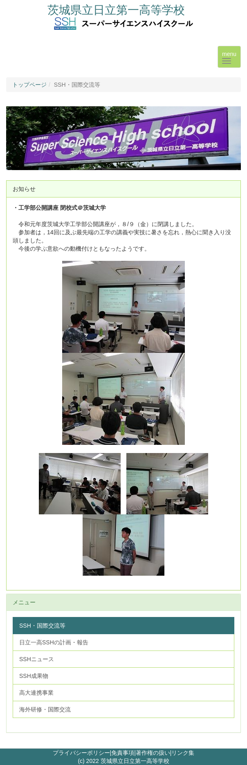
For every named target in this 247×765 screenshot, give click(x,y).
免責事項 (122, 752)
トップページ (29, 84)
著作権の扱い (153, 752)
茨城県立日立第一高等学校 (116, 10)
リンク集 (182, 752)
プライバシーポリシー (81, 752)
